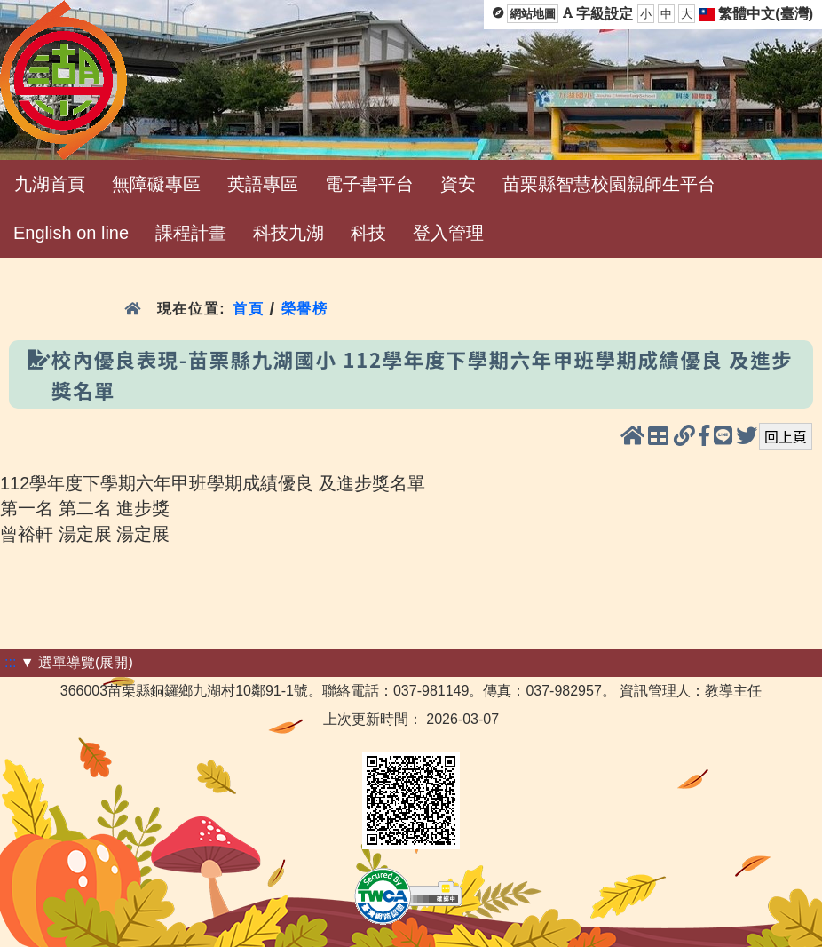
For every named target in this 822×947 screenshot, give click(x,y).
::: (10, 662)
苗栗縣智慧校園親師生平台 (608, 184)
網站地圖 (533, 13)
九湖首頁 (49, 184)
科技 (368, 233)
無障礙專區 (156, 184)
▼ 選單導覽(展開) (76, 662)
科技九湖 (288, 233)
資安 (458, 184)
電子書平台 (369, 184)
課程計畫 (190, 233)
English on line (71, 233)
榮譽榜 (305, 308)
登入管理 (448, 233)
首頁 (248, 308)
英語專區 (262, 184)
